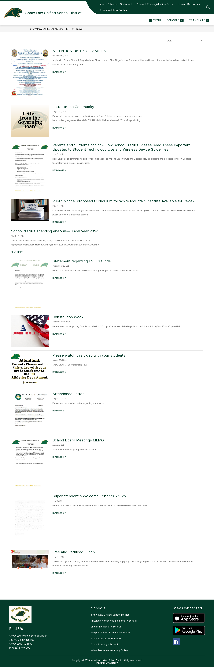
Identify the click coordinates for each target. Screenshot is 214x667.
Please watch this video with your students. (89, 355)
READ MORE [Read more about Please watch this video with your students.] (59, 372)
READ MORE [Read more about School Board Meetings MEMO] (59, 457)
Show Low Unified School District (50, 29)
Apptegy (113, 663)
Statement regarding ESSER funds (81, 261)
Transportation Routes (113, 10)
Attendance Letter (68, 394)
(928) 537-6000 (21, 647)
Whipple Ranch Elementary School (110, 632)
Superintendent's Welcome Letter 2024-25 (89, 496)
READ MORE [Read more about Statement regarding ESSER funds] (59, 278)
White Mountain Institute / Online (109, 650)
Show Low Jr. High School (106, 638)
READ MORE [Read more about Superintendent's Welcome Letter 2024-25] (59, 513)
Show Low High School (104, 644)
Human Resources (189, 4)
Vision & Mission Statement (116, 4)
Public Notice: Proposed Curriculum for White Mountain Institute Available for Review (123, 201)
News (79, 29)
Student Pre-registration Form (155, 4)
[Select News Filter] (184, 40)
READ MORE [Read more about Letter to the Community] (59, 127)
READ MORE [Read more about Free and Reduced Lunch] (59, 573)
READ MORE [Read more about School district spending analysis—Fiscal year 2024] (18, 252)
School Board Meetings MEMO (78, 440)
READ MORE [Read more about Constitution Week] (59, 334)
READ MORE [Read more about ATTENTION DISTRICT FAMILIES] (59, 72)
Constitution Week (67, 317)
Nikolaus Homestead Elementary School (114, 620)
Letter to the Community (73, 107)
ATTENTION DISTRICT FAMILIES (79, 51)
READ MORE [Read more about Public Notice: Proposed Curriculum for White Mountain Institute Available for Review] (59, 222)
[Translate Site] (198, 20)
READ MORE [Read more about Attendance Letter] (59, 410)
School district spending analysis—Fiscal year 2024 (55, 231)
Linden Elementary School (106, 626)
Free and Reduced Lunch (73, 552)
